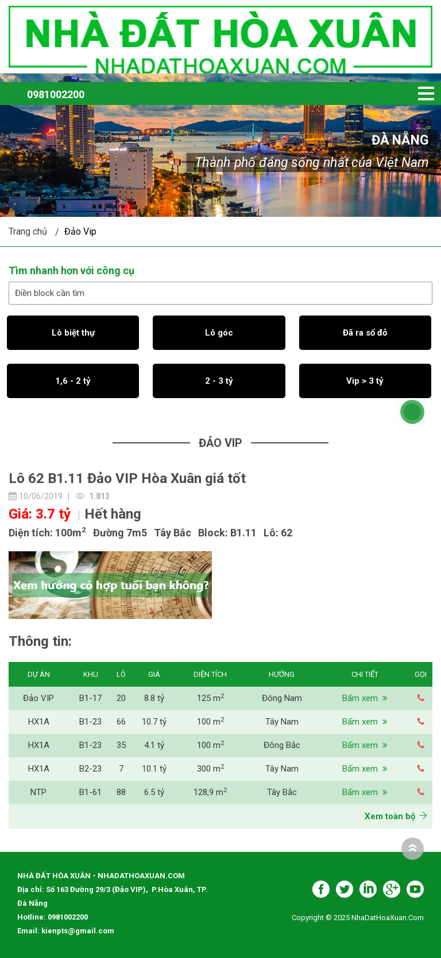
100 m (210, 721)
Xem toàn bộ (396, 816)
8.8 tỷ (154, 698)
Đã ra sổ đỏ (365, 333)
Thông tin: (40, 641)
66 (121, 721)
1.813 (99, 496)
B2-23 (90, 769)
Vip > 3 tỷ (365, 381)
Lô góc (219, 333)
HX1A (38, 721)
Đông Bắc (282, 745)
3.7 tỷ (53, 514)
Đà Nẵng (400, 140)
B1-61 (90, 792)
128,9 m (210, 792)
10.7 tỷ (154, 721)
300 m (210, 769)
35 (121, 745)
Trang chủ (28, 231)
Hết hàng (112, 514)
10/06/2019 (36, 496)
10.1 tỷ (154, 769)
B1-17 (90, 698)
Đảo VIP (38, 698)
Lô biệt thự (73, 333)
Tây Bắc (282, 792)
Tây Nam (282, 721)
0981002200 (55, 94)
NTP (38, 792)
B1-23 (90, 721)
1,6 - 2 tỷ (73, 381)
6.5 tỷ (154, 792)
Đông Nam (282, 698)
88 (121, 792)
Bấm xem (365, 698)
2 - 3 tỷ (219, 381)
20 (121, 698)
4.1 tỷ (154, 745)
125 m (210, 698)
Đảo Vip (80, 231)
